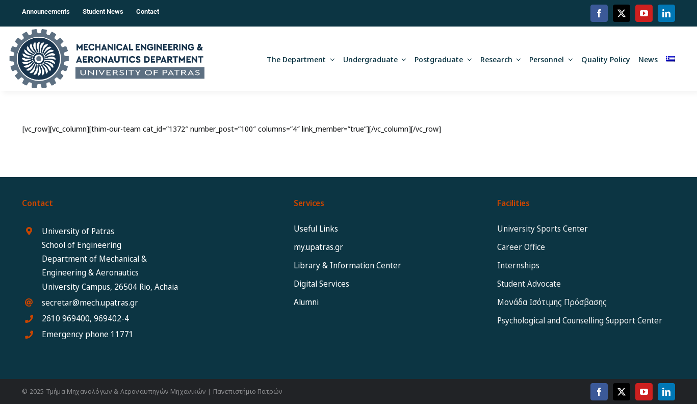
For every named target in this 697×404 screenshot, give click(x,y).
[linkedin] (666, 13)
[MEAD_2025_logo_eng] (106, 33)
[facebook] (599, 13)
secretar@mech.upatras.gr (90, 302)
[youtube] (644, 13)
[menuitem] (670, 58)
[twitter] (621, 13)
